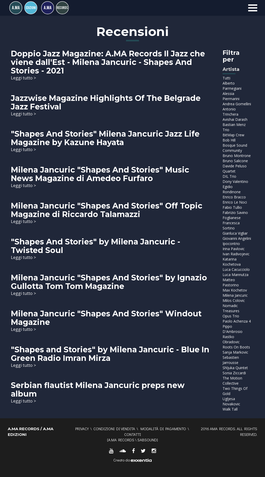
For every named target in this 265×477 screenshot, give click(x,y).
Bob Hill (229, 140)
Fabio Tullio (232, 207)
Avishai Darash (235, 119)
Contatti (132, 434)
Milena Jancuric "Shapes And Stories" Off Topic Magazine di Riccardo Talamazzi (106, 210)
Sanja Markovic (235, 352)
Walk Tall (230, 409)
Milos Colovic (234, 300)
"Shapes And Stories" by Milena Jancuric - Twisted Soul (95, 246)
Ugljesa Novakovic (231, 401)
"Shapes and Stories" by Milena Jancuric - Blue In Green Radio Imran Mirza (110, 354)
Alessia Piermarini (231, 96)
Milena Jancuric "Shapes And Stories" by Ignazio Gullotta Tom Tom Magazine (109, 282)
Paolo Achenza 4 (237, 321)
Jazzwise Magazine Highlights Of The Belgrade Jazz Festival (106, 102)
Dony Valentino (235, 181)
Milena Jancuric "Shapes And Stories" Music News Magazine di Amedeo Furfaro (100, 174)
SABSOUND (147, 439)
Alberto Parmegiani (232, 86)
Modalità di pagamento (163, 428)
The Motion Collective (232, 381)
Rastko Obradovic (231, 339)
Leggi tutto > (23, 78)
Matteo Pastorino (231, 282)
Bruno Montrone (237, 155)
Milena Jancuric (235, 295)
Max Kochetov (235, 290)
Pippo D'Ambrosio (232, 329)
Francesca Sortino (231, 225)
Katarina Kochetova (232, 262)
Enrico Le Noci (235, 202)
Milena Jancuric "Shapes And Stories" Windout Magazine (106, 318)
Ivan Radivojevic (236, 253)
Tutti (226, 78)
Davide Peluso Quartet (235, 168)
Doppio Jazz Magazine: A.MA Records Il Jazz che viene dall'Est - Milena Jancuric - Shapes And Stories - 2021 (108, 62)
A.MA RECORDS (121, 439)
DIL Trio (229, 176)
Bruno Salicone (235, 160)
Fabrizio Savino (235, 212)
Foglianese (232, 217)
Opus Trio (231, 316)
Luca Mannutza (235, 274)
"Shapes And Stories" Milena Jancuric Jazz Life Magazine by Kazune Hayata (105, 138)
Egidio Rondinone (232, 189)
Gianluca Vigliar (235, 233)
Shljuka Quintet (235, 367)
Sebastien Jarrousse (231, 360)
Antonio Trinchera (230, 112)
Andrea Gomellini (237, 103)
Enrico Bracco (234, 197)
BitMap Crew (233, 134)
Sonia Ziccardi (234, 372)
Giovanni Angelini (237, 238)
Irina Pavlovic (234, 248)
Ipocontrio (231, 243)
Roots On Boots (236, 347)
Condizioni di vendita (114, 428)
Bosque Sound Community (235, 148)
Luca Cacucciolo (236, 269)
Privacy (82, 428)
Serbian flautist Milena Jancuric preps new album (98, 390)
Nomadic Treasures (231, 308)
